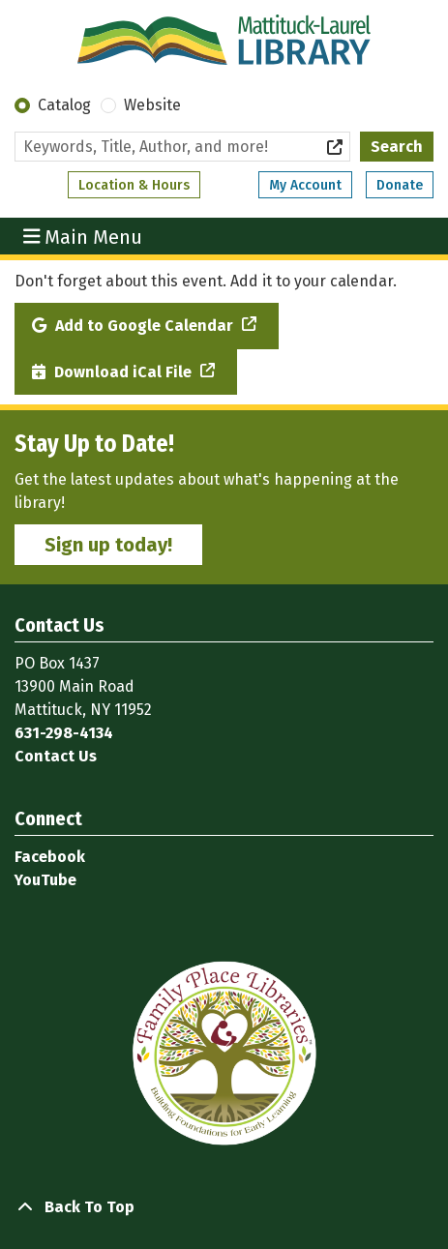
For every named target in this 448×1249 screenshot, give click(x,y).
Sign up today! (108, 544)
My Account (305, 185)
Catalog (64, 105)
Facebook (50, 857)
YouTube (45, 880)
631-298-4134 (64, 733)
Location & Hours (134, 185)
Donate (399, 185)
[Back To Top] (224, 1207)
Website (152, 105)
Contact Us (56, 756)
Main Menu (83, 236)
